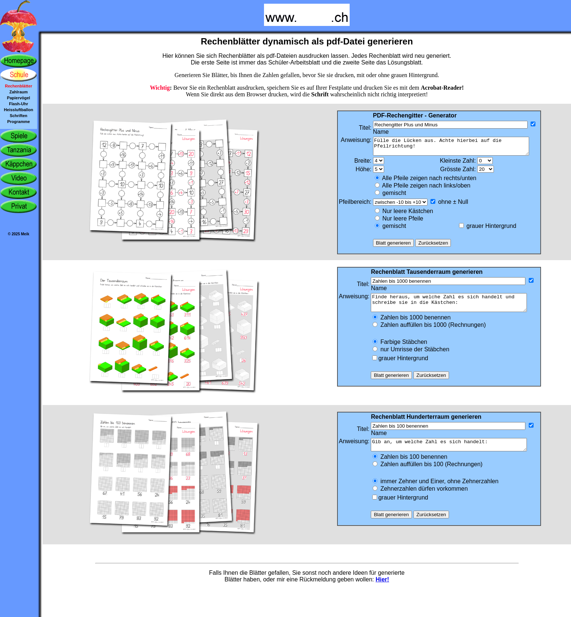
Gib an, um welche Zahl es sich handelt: (455, 452)
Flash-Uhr (18, 104)
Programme (18, 121)
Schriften (18, 115)
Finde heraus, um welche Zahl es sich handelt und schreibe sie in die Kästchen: (455, 307)
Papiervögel (18, 98)
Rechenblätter (18, 86)
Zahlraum (18, 92)
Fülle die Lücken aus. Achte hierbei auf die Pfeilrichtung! (456, 148)
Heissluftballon (18, 109)
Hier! (382, 588)
